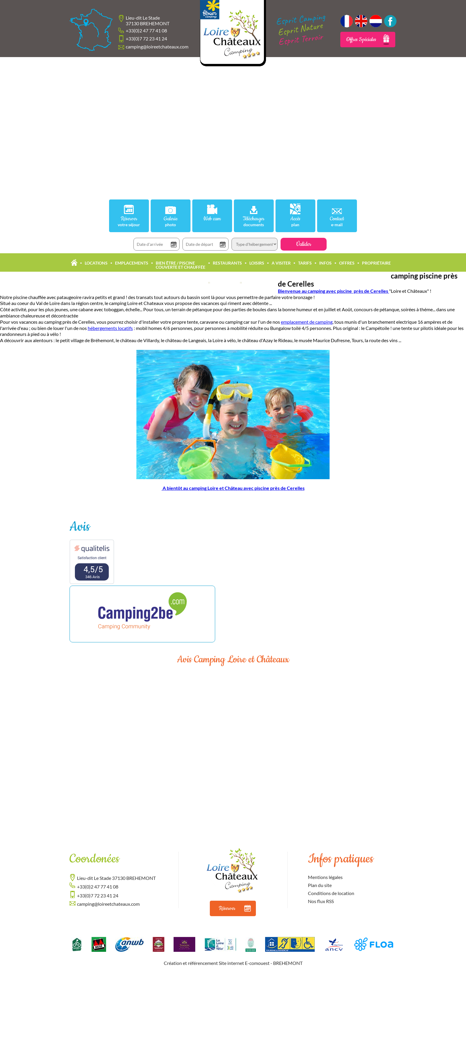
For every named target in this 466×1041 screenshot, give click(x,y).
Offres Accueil (261, 282)
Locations (96, 262)
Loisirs (256, 262)
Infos (325, 262)
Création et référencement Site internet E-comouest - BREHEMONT (233, 963)
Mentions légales (325, 877)
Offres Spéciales (367, 39)
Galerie (171, 221)
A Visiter (281, 262)
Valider (303, 244)
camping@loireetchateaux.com (157, 46)
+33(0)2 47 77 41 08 (146, 30)
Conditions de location (331, 893)
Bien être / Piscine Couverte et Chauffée (180, 265)
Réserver (129, 221)
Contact (337, 221)
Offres (347, 262)
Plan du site (320, 885)
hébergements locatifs (110, 328)
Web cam (212, 219)
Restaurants (227, 262)
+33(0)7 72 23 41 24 (146, 38)
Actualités (225, 282)
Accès (295, 221)
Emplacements (131, 262)
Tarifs (305, 262)
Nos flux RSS (321, 901)
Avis (80, 527)
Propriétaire (376, 262)
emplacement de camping (307, 322)
